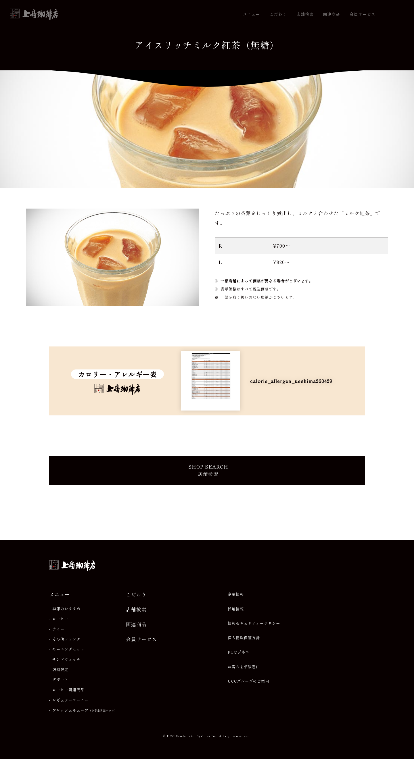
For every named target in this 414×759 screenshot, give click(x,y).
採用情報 (236, 609)
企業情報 (236, 594)
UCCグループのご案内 (248, 681)
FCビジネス (239, 652)
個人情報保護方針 (244, 637)
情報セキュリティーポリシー (254, 623)
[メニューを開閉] (396, 14)
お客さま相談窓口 (244, 666)
